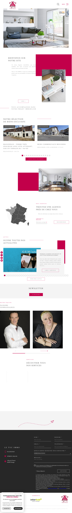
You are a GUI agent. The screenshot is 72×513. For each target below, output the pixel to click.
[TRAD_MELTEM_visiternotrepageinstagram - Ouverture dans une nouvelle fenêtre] (2, 258)
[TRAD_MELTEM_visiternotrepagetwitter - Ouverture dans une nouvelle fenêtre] (2, 255)
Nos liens (56, 508)
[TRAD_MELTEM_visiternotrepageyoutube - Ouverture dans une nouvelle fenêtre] (2, 260)
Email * (37, 444)
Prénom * (58, 437)
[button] (33, 42)
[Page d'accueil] (13, 5)
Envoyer (63, 471)
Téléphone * (59, 444)
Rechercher (61, 222)
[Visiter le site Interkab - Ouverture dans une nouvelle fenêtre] (36, 500)
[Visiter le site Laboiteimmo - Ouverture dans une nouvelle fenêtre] (8, 508)
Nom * (36, 437)
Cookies (66, 508)
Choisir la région (39, 219)
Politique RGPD (61, 508)
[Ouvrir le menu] (65, 4)
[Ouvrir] (58, 4)
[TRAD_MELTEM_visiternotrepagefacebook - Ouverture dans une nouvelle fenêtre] (2, 252)
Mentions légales (51, 508)
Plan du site (45, 508)
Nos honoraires (40, 508)
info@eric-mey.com (12, 456)
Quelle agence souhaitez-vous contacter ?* (50, 450)
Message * (38, 457)
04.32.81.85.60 (10, 452)
